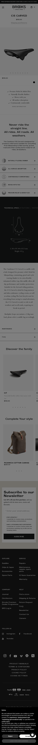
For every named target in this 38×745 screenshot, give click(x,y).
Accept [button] (27, 736)
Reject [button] (10, 736)
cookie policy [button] (6, 721)
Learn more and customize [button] (19, 741)
